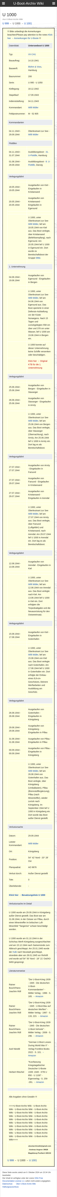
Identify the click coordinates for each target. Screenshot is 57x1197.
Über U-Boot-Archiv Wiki (26, 1184)
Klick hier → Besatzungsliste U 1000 (27, 895)
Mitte (38, 258)
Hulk (15, 952)
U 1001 (28, 23)
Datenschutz (7, 1184)
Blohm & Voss (34, 67)
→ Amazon (38, 996)
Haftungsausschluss (10, 1187)
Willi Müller (33, 107)
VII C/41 (32, 54)
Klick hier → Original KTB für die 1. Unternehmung (37, 364)
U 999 (5, 23)
